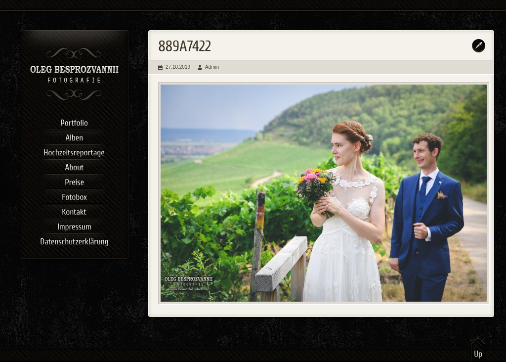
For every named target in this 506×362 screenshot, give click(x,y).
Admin (212, 67)
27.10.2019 (178, 67)
